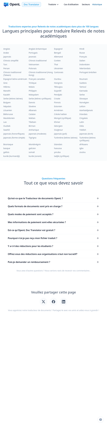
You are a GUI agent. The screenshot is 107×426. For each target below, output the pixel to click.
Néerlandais (84, 68)
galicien (32, 148)
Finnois (57, 102)
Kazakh (6, 94)
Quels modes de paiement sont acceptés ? (53, 214)
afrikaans (83, 144)
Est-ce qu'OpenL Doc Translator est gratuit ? (53, 230)
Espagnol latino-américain (15, 79)
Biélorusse (8, 114)
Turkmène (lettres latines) (65, 137)
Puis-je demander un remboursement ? (53, 262)
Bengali (57, 52)
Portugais (33, 52)
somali (32, 152)
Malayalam (34, 94)
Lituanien (7, 110)
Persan (6, 68)
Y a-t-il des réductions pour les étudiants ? (53, 246)
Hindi (81, 48)
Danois (32, 102)
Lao (5, 122)
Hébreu (6, 86)
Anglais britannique (38, 48)
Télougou (58, 86)
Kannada (83, 90)
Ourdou (57, 79)
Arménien (58, 110)
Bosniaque (8, 144)
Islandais (58, 144)
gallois (6, 152)
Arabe (6, 52)
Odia (81, 126)
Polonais (33, 68)
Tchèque (32, 83)
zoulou (82, 152)
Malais (32, 86)
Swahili (6, 129)
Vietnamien (34, 64)
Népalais (7, 106)
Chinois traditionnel (38, 60)
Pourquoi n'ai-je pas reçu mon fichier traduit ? (53, 238)
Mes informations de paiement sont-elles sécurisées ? (53, 222)
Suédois (83, 83)
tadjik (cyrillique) (61, 156)
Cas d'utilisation (71, 4)
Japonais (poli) (60, 133)
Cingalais (83, 118)
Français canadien (37, 79)
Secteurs (86, 4)
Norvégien (84, 102)
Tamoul (82, 86)
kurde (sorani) (35, 156)
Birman (32, 126)
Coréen (57, 60)
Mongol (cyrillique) (62, 118)
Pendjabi (58, 94)
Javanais (32, 56)
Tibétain (32, 122)
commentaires (83, 270)
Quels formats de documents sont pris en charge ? (53, 206)
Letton (82, 106)
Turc (5, 64)
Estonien (58, 106)
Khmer (57, 122)
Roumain (83, 79)
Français (83, 56)
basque (6, 148)
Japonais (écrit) (86, 133)
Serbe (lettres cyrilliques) (40, 98)
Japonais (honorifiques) (14, 133)
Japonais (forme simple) (14, 137)
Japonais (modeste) (37, 133)
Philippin (33, 90)
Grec (5, 83)
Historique (97, 4)
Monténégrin (35, 144)
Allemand (58, 56)
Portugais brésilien (88, 72)
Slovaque (83, 98)
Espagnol (58, 48)
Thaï (56, 64)
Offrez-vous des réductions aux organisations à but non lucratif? (53, 254)
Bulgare (6, 102)
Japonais (7, 56)
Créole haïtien (60, 114)
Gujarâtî (57, 90)
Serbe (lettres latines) (13, 98)
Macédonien (9, 118)
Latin (81, 122)
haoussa (58, 148)
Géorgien (58, 126)
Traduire (53, 4)
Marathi (6, 90)
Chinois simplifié (10, 60)
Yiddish (82, 129)
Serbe (82, 94)
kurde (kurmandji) (11, 156)
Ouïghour (58, 129)
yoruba (57, 152)
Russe (82, 52)
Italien (82, 60)
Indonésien (84, 64)
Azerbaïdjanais (86, 110)
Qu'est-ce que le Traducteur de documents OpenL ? (53, 198)
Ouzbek (6, 126)
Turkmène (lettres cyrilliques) (87, 139)
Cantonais (58, 72)
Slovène (32, 106)
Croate (57, 98)
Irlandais (83, 114)
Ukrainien (58, 68)
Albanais (33, 110)
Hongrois (58, 83)
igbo (81, 148)
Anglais (6, 48)
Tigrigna (32, 137)
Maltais (32, 118)
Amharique (34, 129)
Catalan (32, 114)
